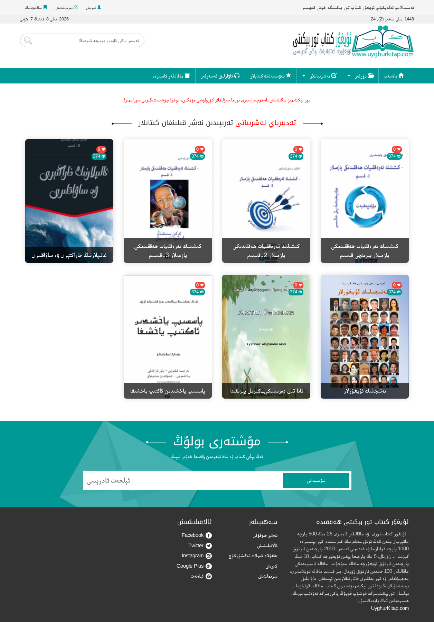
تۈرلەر (364, 76)
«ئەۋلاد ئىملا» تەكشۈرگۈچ (253, 555)
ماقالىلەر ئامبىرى (171, 76)
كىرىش (93, 7)
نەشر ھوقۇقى (265, 535)
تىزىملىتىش (67, 7)
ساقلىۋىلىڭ (36, 7)
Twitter (200, 545)
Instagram (197, 555)
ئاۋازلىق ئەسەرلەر (220, 76)
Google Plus (194, 566)
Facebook (197, 535)
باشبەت (394, 76)
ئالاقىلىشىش (267, 545)
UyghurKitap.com (390, 608)
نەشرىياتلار (323, 76)
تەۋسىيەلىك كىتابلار (270, 76)
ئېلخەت (201, 576)
